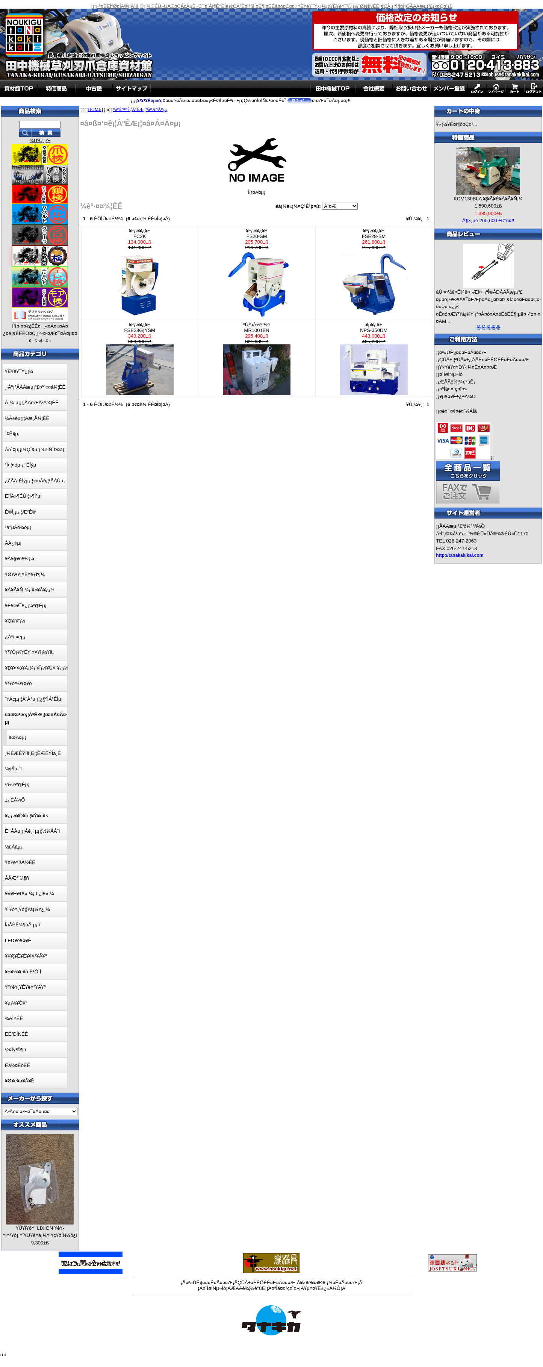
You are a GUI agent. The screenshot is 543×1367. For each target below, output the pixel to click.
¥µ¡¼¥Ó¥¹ (16, 1003)
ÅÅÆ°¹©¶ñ (17, 878)
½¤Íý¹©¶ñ (15, 1049)
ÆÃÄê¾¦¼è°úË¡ (457, 382)
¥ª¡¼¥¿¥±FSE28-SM (374, 273)
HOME (94, 109)
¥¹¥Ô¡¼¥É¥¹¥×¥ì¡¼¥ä (29, 652)
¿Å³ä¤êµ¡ (15, 637)
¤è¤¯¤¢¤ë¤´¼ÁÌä (458, 411)
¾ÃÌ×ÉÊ (14, 1018)
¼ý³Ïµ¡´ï (13, 768)
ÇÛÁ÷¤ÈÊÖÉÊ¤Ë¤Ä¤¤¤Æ (266, 1282)
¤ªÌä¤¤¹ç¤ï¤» (453, 389)
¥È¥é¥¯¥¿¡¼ (19, 371)
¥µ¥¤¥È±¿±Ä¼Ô (457, 396)
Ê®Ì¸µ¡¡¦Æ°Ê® (20, 512)
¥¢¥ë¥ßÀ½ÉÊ (20, 862)
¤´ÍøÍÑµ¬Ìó (451, 374)
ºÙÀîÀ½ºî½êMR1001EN (256, 358)
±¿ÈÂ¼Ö (15, 800)
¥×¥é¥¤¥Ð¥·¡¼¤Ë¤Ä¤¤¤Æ (468, 367)
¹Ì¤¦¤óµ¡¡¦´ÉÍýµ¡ (21, 465)
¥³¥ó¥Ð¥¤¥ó (18, 683)
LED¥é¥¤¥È (18, 940)
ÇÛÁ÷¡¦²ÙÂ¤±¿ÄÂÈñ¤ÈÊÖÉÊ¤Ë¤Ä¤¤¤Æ (484, 359)
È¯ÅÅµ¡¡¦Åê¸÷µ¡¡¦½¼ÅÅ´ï (32, 831)
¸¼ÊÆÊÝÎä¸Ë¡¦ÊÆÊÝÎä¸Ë (33, 753)
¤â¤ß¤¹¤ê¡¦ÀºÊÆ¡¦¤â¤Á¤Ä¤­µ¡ (140, 109)
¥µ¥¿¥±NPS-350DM (374, 358)
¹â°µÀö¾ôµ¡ (18, 527)
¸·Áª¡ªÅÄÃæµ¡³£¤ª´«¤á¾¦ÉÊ (35, 387)
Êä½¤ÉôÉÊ (17, 1065)
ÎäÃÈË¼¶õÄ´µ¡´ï (23, 924)
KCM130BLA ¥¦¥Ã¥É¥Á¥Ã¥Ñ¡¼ (488, 199)
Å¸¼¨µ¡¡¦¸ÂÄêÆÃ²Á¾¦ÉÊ (32, 402)
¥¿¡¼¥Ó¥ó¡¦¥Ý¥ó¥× (26, 815)
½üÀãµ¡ (13, 847)
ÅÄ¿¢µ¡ (13, 543)
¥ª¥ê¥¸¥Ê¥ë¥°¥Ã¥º (25, 987)
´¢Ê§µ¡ (12, 433)
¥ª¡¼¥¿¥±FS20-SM (256, 273)
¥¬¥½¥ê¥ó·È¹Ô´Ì (23, 971)
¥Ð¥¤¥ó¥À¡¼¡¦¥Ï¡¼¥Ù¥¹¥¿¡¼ (36, 668)
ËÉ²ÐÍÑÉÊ (16, 1034)
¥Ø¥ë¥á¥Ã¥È (19, 1081)
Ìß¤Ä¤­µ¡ (17, 737)
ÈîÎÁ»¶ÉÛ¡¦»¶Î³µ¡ (23, 496)
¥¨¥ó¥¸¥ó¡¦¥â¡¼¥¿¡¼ (27, 909)
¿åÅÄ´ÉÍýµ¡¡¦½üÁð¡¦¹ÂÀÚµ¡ (35, 480)
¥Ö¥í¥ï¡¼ (15, 621)
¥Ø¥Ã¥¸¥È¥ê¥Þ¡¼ (25, 574)
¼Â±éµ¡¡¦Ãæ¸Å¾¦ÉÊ (27, 418)
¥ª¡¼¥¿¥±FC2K (140, 273)
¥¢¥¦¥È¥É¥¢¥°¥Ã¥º (26, 956)
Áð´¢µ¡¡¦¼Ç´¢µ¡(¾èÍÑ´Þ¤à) (34, 449)
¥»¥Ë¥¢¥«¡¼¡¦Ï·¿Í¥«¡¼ (29, 893)
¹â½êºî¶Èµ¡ (17, 784)
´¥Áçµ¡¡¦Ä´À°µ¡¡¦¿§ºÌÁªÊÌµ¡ (34, 699)
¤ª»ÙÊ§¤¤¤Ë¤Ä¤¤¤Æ (463, 352)
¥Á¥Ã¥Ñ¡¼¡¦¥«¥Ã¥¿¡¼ (29, 590)
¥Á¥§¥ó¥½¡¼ (19, 558)
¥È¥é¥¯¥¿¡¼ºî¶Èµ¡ (26, 605)
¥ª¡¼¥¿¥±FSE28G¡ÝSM (140, 358)
